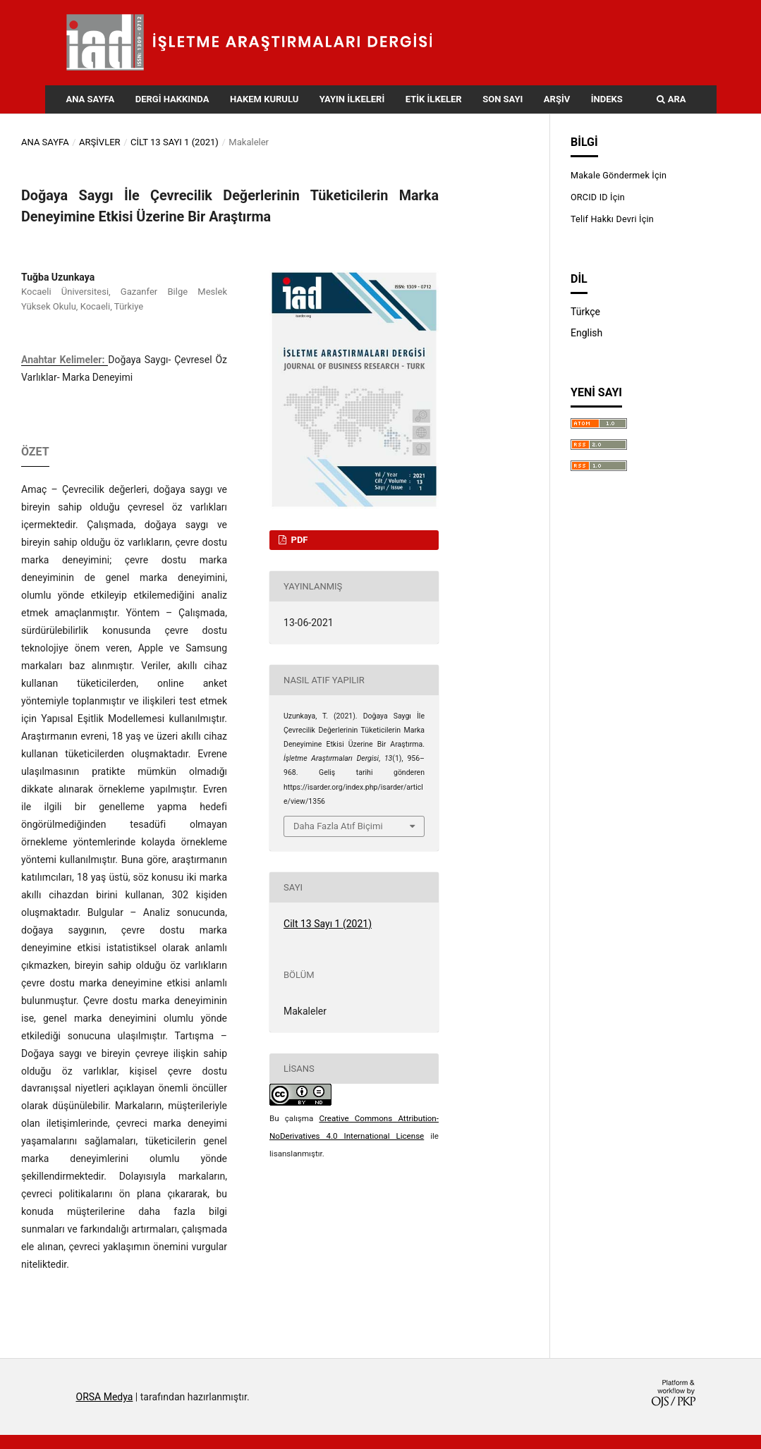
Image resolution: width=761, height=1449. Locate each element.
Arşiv (557, 99)
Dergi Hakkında (172, 99)
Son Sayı (502, 99)
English (586, 332)
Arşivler (100, 142)
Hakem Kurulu (264, 99)
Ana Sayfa (90, 99)
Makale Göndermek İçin (618, 175)
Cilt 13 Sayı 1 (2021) (174, 142)
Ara (671, 99)
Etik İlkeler (434, 99)
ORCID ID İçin (598, 197)
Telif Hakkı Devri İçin (612, 219)
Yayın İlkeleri (351, 99)
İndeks (607, 99)
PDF (298, 539)
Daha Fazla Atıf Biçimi (338, 826)
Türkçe (585, 311)
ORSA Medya (104, 1396)
